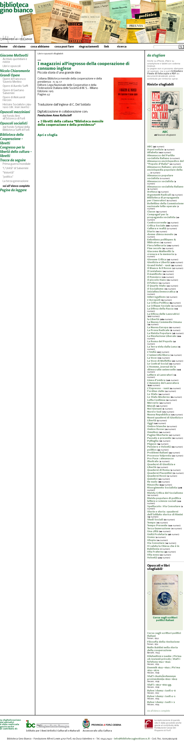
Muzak (151, 406)
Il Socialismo (155, 289)
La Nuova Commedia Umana (164, 322)
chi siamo (19, 46)
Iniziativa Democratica (161, 292)
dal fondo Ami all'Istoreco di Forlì (14, 117)
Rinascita (153, 485)
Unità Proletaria (157, 534)
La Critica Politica (158, 303)
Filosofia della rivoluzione (163, 642)
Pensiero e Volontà (159, 447)
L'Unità (151, 352)
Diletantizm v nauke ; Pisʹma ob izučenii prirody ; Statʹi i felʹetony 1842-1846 (164, 659)
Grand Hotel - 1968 (158, 265)
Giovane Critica (156, 259)
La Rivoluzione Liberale (161, 336)
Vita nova (153, 555)
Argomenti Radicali (159, 195)
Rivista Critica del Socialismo (165, 493)
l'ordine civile (155, 391)
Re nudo (152, 482)
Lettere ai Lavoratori (160, 375)
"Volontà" (8, 172)
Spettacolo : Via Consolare (163, 506)
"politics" (8, 177)
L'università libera (158, 355)
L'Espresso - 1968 (158, 388)
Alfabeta (152, 152)
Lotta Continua (156, 400)
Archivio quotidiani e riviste (15, 61)
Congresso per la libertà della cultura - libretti (16, 151)
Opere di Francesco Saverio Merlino (14, 80)
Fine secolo (154, 248)
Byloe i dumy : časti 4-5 (161, 696)
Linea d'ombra (156, 380)
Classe (151, 212)
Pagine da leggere (13, 190)
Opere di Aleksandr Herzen (14, 99)
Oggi (150, 423)
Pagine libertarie (157, 435)
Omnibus (152, 432)
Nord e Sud (154, 412)
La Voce (152, 358)
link (106, 46)
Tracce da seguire (13, 160)
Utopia (151, 540)
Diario (151, 231)
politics (151, 450)
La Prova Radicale (158, 330)
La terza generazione (15, 181)
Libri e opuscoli (11, 66)
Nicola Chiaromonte (15, 70)
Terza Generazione (158, 528)
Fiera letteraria (156, 245)
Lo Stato (152, 394)
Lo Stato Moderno (158, 397)
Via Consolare (155, 543)
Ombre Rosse (155, 429)
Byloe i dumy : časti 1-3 (161, 702)
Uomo (151, 537)
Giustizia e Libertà (158, 262)
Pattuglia (152, 441)
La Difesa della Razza (160, 309)
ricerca (122, 46)
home (4, 46)
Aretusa (152, 192)
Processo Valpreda (159, 456)
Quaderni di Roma (158, 470)
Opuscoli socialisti (13, 123)
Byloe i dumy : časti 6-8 (161, 691)
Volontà (152, 558)
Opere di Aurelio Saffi (15, 86)
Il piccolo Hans (156, 280)
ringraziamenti (89, 46)
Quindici (152, 479)
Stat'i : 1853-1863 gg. (159, 685)
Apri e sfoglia (47, 135)
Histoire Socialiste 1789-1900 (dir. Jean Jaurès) (17, 106)
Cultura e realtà (156, 228)
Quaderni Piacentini (159, 473)
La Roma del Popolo (159, 341)
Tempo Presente (157, 525)
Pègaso (151, 444)
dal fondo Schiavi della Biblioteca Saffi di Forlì (16, 128)
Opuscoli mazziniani (15, 112)
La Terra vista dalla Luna (162, 347)
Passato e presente (159, 438)
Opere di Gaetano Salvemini (13, 92)
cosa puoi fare (64, 46)
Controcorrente (157, 223)
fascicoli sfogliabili (165, 135)
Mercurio (153, 403)
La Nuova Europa (157, 327)
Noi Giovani (154, 409)
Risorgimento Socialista (162, 488)
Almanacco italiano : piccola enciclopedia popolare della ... (164, 170)
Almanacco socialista (160, 181)
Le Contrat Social (157, 364)
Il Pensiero (154, 277)
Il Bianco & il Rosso (159, 268)
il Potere (152, 283)
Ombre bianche (156, 426)
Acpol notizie (155, 149)
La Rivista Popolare (159, 333)
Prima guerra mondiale (17, 164)
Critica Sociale (156, 226)
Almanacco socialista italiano (165, 187)
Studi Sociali (155, 520)
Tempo (151, 523)
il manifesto (154, 274)
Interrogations (156, 297)
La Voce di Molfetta (159, 361)
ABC (149, 146)
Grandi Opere (10, 75)
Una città (152, 531)
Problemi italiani (157, 453)
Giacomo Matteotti (14, 55)
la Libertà (153, 319)
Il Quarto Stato (156, 286)
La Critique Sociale (158, 306)
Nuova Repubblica (158, 415)
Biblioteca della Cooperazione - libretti (12, 138)
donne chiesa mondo (160, 234)
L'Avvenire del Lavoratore (163, 383)
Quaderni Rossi (156, 476)
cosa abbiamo (40, 46)
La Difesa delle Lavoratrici (163, 314)
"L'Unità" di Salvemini (15, 168)
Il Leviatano (154, 271)
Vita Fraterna (155, 552)
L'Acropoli (153, 300)
